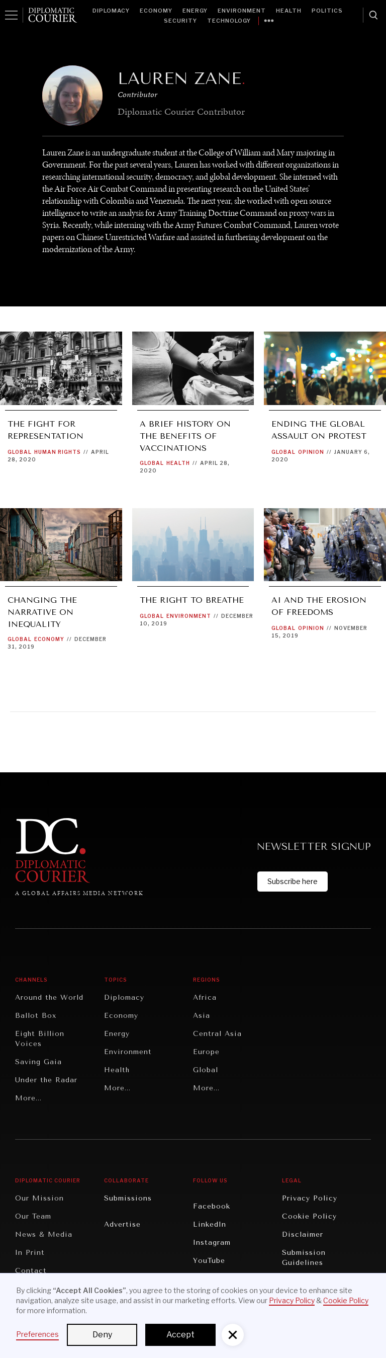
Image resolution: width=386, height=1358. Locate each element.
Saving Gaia (38, 1062)
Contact (31, 1270)
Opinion (311, 452)
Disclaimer (302, 1234)
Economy (156, 10)
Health (289, 10)
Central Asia (217, 1033)
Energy (195, 10)
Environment (242, 10)
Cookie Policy (309, 1216)
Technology (229, 20)
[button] (233, 1335)
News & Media (43, 1234)
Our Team (33, 1216)
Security (180, 20)
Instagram (212, 1242)
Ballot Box (35, 1015)
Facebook (211, 1206)
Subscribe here (292, 881)
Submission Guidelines (304, 1257)
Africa (205, 997)
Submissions (128, 1198)
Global (20, 452)
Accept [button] (180, 1334)
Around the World (49, 997)
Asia (201, 1015)
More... (28, 1098)
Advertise (122, 1224)
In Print (30, 1252)
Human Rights (57, 452)
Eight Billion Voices (39, 1038)
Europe (206, 1052)
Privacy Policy (309, 1198)
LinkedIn (209, 1224)
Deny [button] (102, 1334)
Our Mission (39, 1198)
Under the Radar (46, 1080)
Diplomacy (111, 10)
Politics (327, 10)
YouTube (209, 1260)
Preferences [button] (37, 1334)
